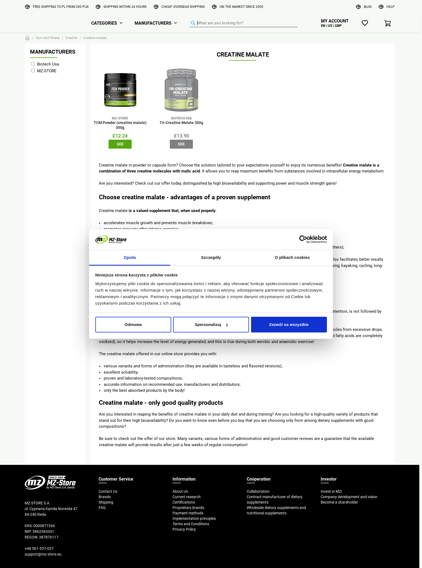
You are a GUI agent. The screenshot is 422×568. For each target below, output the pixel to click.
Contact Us (108, 491)
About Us (180, 491)
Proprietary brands (188, 508)
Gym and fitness (48, 38)
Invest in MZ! (331, 491)
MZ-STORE (47, 71)
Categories (104, 23)
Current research (187, 497)
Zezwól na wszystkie (289, 324)
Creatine (71, 38)
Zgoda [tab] (130, 257)
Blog (368, 6)
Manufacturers (153, 23)
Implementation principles (194, 518)
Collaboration (258, 491)
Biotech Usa (48, 64)
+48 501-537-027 (39, 548)
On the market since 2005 (241, 6)
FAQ (102, 508)
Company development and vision (349, 497)
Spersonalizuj (211, 324)
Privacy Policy (184, 529)
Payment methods (188, 513)
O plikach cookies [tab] (292, 257)
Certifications (184, 502)
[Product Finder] (243, 23)
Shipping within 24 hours (125, 6)
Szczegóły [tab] (211, 257)
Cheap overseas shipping (183, 6)
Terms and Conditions (191, 524)
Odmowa (133, 324)
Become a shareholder (339, 502)
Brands (105, 497)
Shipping (106, 502)
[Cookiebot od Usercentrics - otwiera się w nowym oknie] (303, 239)
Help (391, 6)
